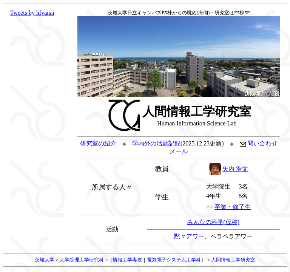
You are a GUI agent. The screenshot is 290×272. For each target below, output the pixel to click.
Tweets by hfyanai (32, 12)
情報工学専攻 (127, 260)
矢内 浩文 (235, 168)
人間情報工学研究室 (233, 260)
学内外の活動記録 (156, 143)
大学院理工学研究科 (82, 260)
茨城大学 (44, 260)
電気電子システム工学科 (174, 260)
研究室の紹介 (98, 143)
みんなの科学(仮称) (213, 222)
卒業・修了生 (232, 207)
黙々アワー (189, 236)
